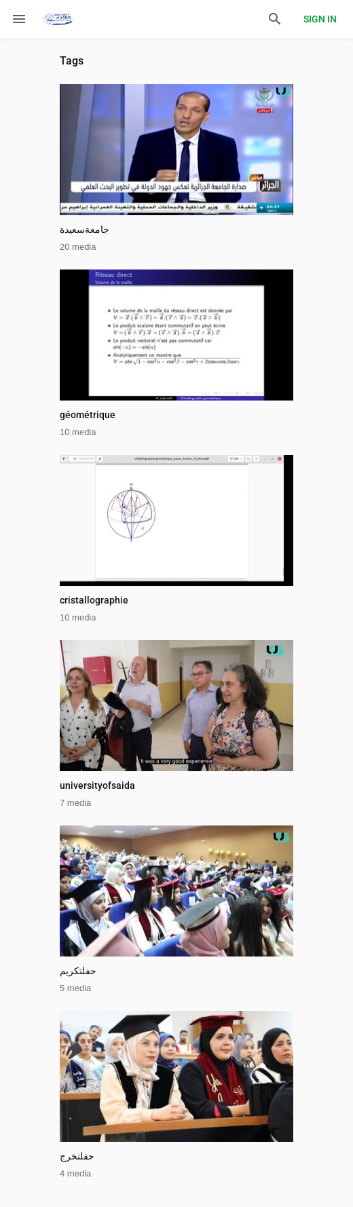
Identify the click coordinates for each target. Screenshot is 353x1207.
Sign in (320, 19)
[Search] (275, 19)
